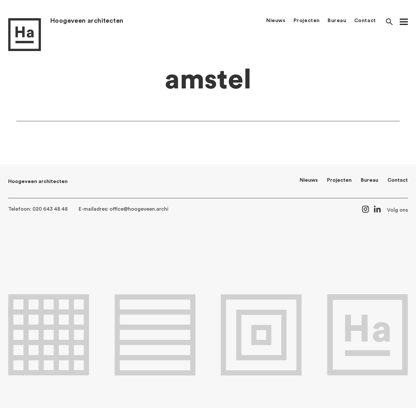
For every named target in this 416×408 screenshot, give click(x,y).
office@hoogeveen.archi (139, 209)
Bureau (337, 20)
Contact (365, 20)
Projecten (306, 20)
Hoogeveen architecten (86, 21)
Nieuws (276, 20)
